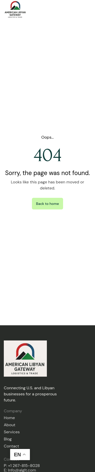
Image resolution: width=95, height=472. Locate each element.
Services (12, 432)
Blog (8, 439)
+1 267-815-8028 (24, 465)
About (9, 424)
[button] (89, 9)
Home (9, 417)
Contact (11, 446)
